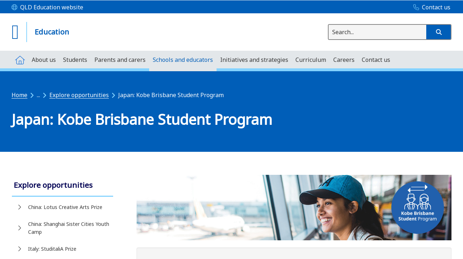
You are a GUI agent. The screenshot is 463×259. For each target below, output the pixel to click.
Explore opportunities (79, 95)
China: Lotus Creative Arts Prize (65, 207)
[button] (438, 32)
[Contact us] (430, 7)
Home (19, 95)
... (38, 95)
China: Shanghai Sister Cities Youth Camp (68, 228)
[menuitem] (20, 59)
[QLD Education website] (47, 7)
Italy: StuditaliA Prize (52, 248)
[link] (62, 186)
